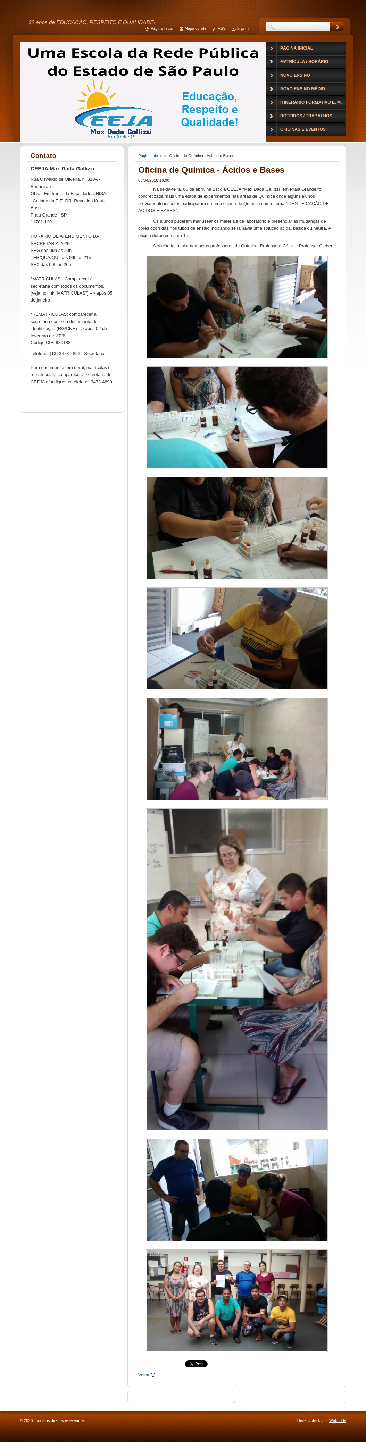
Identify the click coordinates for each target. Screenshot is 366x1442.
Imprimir (244, 28)
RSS (221, 28)
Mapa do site (195, 28)
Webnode (337, 1420)
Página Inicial (162, 28)
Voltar (144, 1374)
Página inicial (150, 156)
